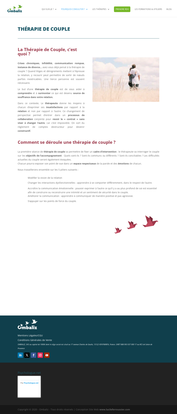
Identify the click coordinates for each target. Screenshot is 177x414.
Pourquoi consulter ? (73, 9)
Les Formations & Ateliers (148, 9)
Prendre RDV (122, 9)
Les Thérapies (99, 9)
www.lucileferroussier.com (114, 409)
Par (29, 383)
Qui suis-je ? (48, 9)
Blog (169, 9)
